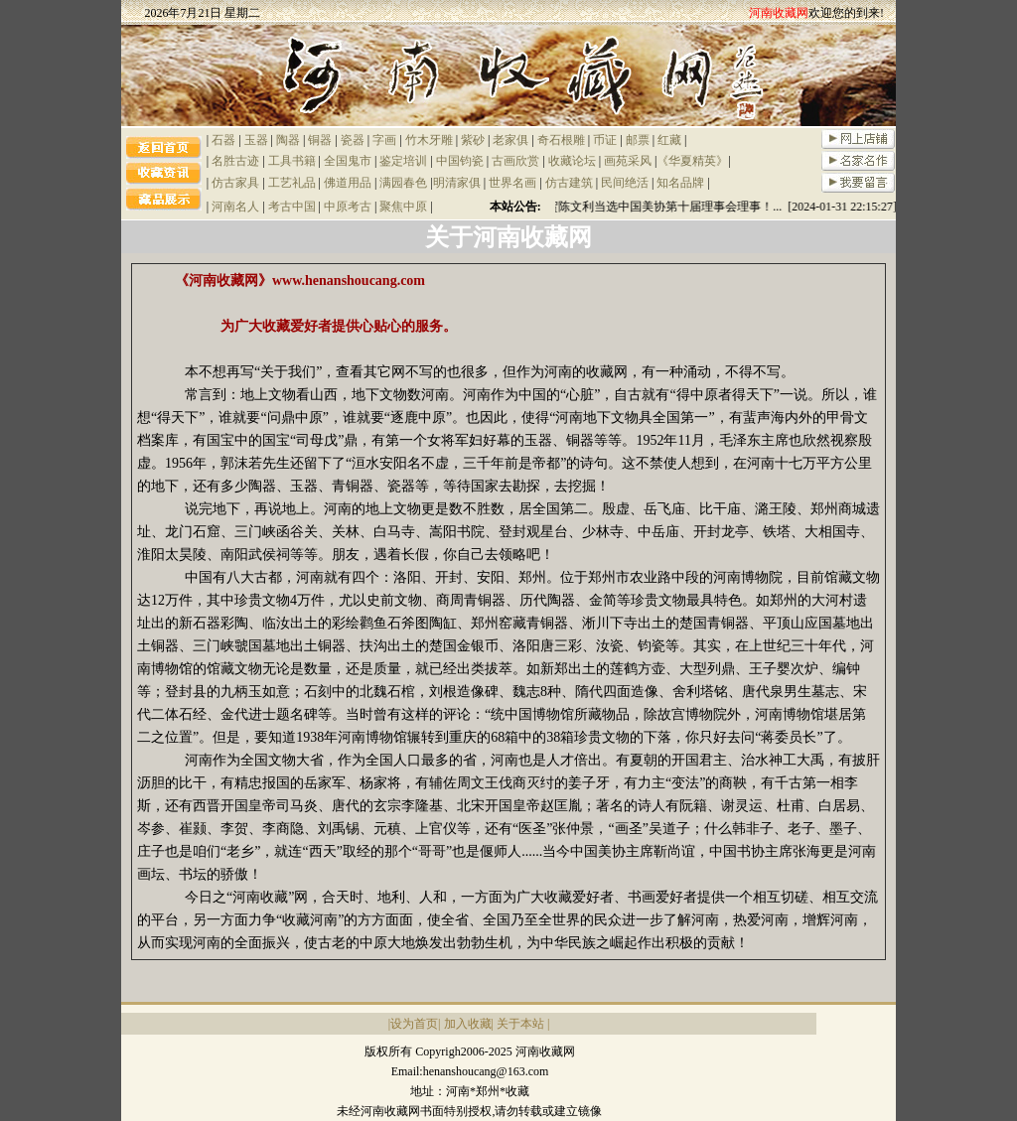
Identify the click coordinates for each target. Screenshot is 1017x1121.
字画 (384, 140)
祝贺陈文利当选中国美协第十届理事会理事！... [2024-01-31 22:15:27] (718, 206)
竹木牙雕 (429, 140)
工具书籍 (292, 161)
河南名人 (235, 206)
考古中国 (292, 206)
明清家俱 (457, 183)
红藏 (669, 140)
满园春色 (403, 183)
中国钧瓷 (460, 161)
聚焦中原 (403, 206)
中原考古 (347, 206)
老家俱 (510, 140)
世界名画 (512, 183)
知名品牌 (680, 183)
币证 (605, 140)
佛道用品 (347, 183)
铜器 (320, 140)
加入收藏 (468, 1024)
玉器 (256, 140)
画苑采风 (628, 161)
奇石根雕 (561, 140)
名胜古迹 (235, 161)
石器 (223, 140)
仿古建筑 (569, 183)
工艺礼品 (292, 183)
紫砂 (473, 140)
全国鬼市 (347, 161)
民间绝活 (625, 183)
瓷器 (352, 140)
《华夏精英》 (692, 161)
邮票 (638, 140)
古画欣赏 (515, 161)
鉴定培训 (403, 161)
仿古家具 (235, 183)
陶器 (288, 140)
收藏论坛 (572, 161)
